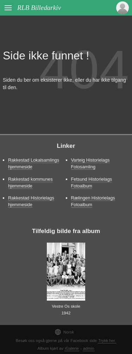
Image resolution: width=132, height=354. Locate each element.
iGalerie (72, 348)
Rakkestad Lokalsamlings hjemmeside (33, 163)
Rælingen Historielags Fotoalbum (93, 201)
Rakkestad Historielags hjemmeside (31, 201)
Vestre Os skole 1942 (66, 309)
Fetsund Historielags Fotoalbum (91, 182)
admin (88, 348)
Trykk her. (107, 340)
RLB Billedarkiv (39, 7)
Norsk (64, 332)
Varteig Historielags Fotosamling (90, 163)
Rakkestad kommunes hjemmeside (30, 182)
